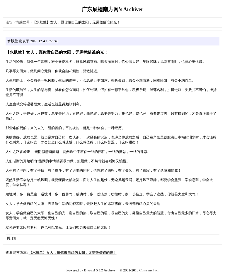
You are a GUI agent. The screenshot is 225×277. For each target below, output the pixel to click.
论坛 (9, 22)
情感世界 (23, 22)
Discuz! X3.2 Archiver (100, 270)
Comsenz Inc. (148, 270)
